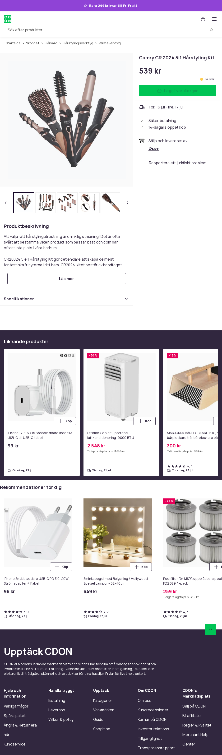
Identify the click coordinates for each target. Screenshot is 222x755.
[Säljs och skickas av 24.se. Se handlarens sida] (153, 148)
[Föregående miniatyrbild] (5, 202)
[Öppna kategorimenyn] (214, 19)
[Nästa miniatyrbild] (127, 202)
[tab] (23, 202)
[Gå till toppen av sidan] (210, 629)
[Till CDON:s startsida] (7, 19)
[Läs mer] (66, 278)
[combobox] (111, 30)
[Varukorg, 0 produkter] (203, 19)
